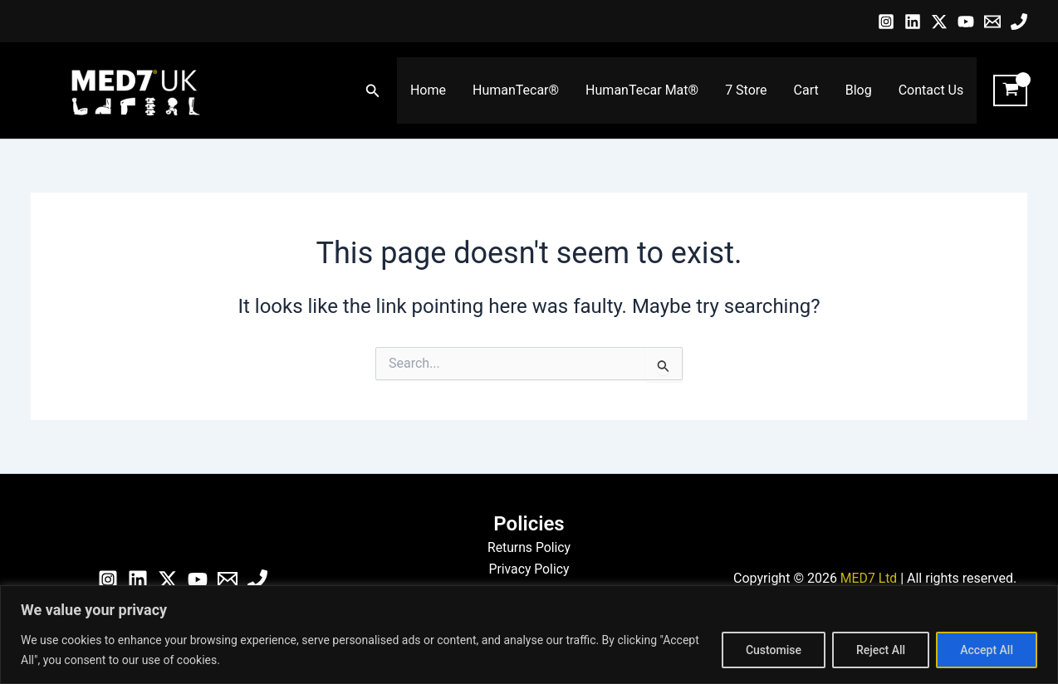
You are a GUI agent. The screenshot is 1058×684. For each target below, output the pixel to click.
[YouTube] (966, 21)
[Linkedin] (912, 21)
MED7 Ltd (868, 578)
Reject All (880, 650)
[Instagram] (886, 21)
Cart (806, 90)
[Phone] (1019, 21)
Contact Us (931, 90)
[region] (529, 634)
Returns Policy (529, 547)
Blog (858, 90)
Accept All (986, 650)
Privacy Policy (529, 569)
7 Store (746, 90)
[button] (372, 91)
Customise (773, 650)
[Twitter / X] (939, 21)
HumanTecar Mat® (641, 90)
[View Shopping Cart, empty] (1010, 90)
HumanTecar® (516, 90)
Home (428, 90)
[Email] (992, 21)
